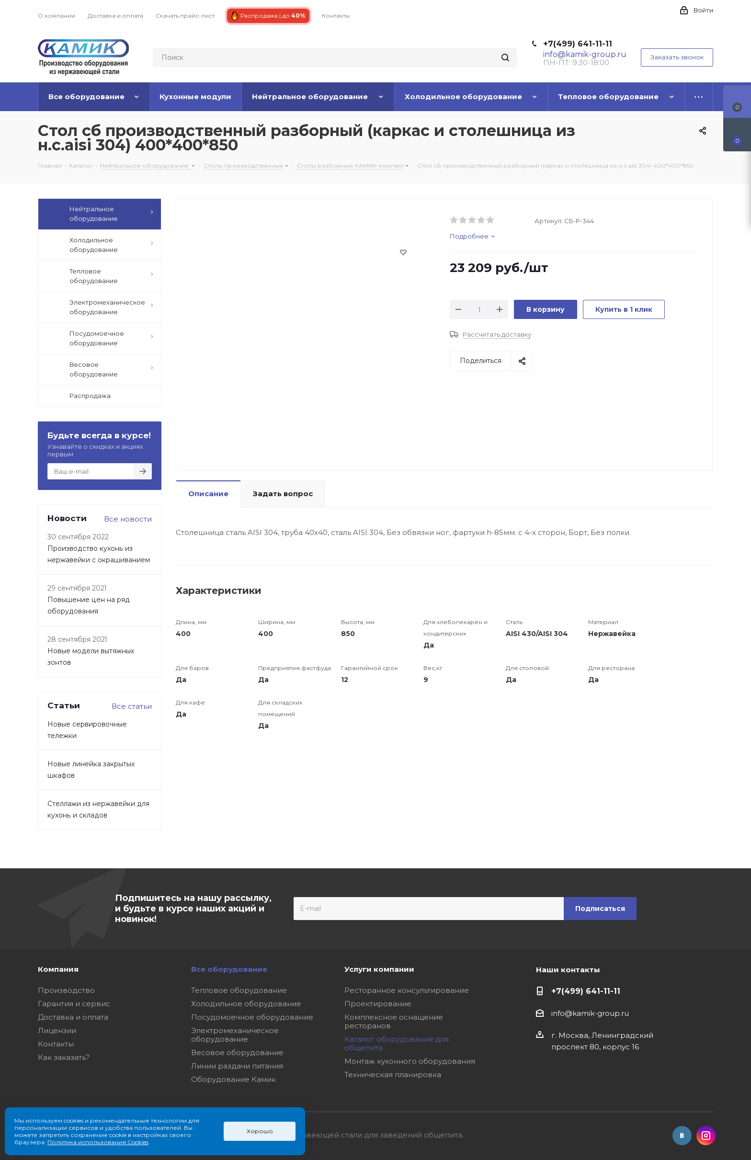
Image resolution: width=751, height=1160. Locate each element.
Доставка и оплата (73, 1017)
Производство (66, 990)
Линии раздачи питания (237, 1065)
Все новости (128, 518)
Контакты (56, 1043)
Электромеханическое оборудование (235, 1035)
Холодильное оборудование (246, 1003)
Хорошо (260, 1131)
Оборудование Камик (233, 1079)
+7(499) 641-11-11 (577, 43)
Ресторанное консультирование (406, 990)
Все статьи (132, 706)
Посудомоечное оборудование (252, 1017)
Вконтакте (682, 1135)
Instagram (706, 1135)
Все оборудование (229, 969)
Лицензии (57, 1030)
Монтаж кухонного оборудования (409, 1061)
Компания (58, 969)
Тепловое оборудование (239, 990)
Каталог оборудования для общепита (396, 1043)
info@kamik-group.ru (590, 1013)
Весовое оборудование (237, 1052)
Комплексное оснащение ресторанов (393, 1021)
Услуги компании (379, 969)
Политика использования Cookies (97, 1142)
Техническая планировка (392, 1074)
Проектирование (377, 1003)
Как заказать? (64, 1057)
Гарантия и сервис (74, 1003)
